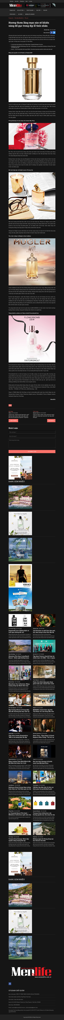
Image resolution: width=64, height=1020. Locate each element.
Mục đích (16, 1)
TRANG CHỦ (12, 10)
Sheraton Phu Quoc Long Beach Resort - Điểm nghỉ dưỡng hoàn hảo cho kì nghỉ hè (19, 657)
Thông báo (22, 1)
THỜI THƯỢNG (30, 10)
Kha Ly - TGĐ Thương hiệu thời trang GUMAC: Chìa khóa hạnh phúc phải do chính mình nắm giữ (31, 49)
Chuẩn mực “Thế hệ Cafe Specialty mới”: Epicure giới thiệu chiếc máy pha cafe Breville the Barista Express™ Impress (19, 416)
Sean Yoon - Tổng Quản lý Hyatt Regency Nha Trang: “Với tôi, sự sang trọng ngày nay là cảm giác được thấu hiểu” (44, 738)
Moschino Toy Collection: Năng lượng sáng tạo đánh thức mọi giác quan (19, 685)
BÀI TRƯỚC (13, 420)
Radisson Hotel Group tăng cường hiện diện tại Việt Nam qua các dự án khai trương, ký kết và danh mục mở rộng (20, 789)
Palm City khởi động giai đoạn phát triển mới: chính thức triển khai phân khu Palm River (43, 683)
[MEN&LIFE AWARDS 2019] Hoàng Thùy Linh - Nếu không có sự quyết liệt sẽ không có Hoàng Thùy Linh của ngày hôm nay (33, 47)
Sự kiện (30, 1)
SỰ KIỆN (20, 14)
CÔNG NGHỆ (12, 14)
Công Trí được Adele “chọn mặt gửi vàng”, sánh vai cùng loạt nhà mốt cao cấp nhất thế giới (43, 416)
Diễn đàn (11, 1)
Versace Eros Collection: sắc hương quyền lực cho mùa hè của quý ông (44, 814)
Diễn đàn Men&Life (19, 18)
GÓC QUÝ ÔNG (20, 10)
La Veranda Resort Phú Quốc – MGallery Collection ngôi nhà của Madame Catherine (20, 814)
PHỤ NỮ (45, 10)
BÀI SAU (51, 420)
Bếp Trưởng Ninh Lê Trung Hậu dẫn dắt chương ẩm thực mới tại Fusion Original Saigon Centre (19, 711)
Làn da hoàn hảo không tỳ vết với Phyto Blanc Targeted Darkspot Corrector (27, 44)
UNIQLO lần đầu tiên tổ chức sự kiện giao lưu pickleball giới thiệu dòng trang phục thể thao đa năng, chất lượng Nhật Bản (44, 789)
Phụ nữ (26, 18)
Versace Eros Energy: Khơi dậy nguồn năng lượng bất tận (19, 839)
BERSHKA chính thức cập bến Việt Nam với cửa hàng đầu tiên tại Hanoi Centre (43, 711)
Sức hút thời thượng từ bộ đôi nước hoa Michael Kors (42, 762)
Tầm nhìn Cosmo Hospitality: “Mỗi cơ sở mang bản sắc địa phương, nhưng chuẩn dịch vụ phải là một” (19, 738)
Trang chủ (11, 18)
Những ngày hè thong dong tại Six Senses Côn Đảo (43, 839)
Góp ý (27, 1)
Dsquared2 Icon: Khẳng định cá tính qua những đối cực (19, 631)
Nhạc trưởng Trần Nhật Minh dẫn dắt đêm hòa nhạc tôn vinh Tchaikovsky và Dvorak (20, 763)
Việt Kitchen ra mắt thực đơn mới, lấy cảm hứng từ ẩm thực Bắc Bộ (44, 631)
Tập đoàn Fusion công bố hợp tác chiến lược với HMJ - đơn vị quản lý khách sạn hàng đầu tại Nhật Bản (44, 658)
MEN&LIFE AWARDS (29, 14)
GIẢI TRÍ (38, 10)
